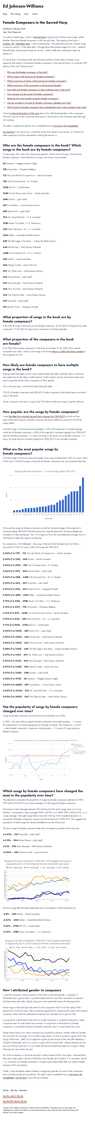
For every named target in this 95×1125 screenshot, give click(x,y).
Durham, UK (8, 43)
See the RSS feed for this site (15, 1101)
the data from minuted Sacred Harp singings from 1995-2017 (37, 416)
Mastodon (23, 1090)
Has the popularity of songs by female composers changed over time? (39, 102)
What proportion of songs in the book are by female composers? (37, 81)
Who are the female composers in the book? (27, 72)
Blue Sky (14, 1090)
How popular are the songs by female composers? (30, 94)
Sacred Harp (40, 37)
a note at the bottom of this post (24, 113)
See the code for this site (13, 1096)
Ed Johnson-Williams (23, 6)
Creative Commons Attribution (39, 1108)
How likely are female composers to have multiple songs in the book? (39, 89)
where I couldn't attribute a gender (68, 351)
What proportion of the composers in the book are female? (34, 85)
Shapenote (16, 32)
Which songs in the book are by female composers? (31, 76)
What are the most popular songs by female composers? (33, 98)
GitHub (6, 1090)
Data (9, 32)
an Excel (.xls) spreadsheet (66, 125)
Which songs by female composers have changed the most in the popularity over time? (47, 107)
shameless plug (22, 43)
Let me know (8, 131)
